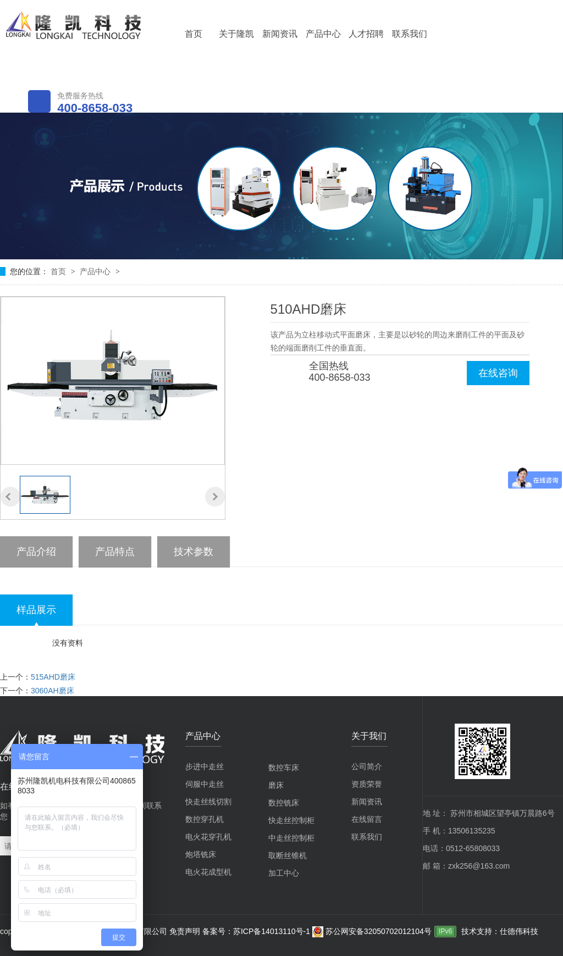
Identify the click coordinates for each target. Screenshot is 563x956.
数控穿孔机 (204, 819)
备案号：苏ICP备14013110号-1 (257, 931)
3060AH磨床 (52, 690)
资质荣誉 (366, 784)
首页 (193, 33)
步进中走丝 (204, 766)
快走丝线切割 (208, 801)
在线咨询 (498, 373)
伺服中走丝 (204, 784)
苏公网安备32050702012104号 (372, 931)
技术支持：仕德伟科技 (499, 931)
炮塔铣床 (200, 854)
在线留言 (366, 819)
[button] (10, 497)
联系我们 (409, 33)
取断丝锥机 (287, 855)
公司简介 (366, 766)
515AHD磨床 (53, 676)
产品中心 (323, 33)
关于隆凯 (236, 33)
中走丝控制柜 (291, 837)
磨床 (276, 785)
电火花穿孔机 (208, 836)
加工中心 (283, 873)
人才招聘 (366, 33)
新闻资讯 (279, 33)
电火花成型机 (208, 872)
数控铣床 (283, 802)
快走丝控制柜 (291, 820)
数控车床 (283, 767)
